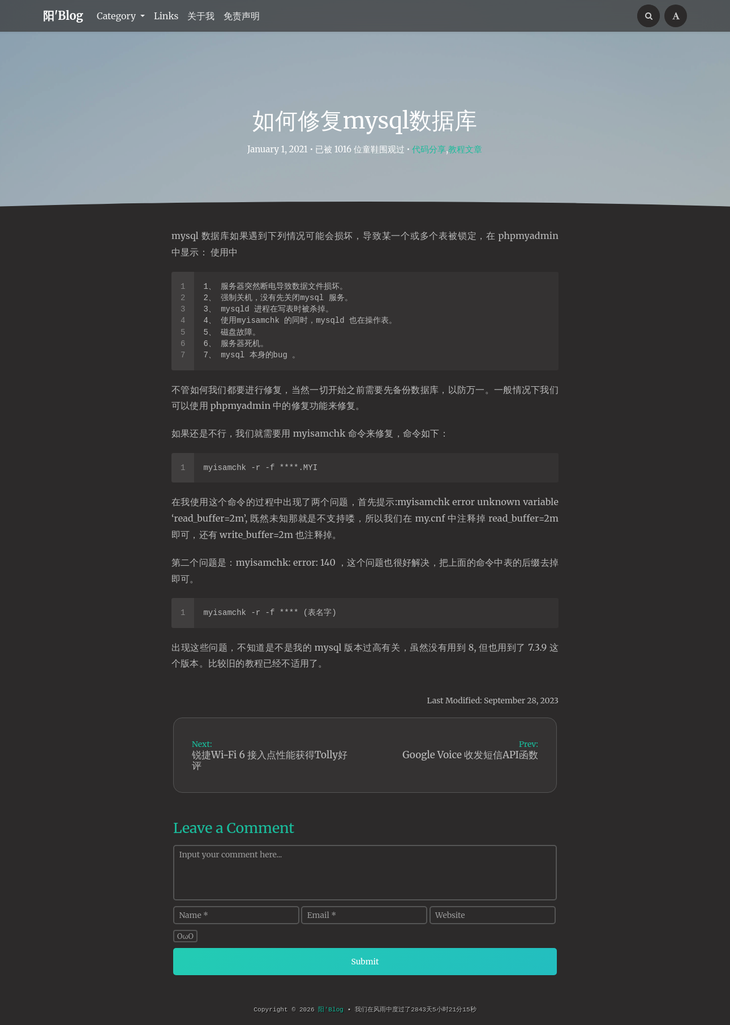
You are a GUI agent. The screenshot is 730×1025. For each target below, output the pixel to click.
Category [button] (117, 16)
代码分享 (429, 149)
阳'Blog (63, 15)
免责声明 (242, 16)
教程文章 (465, 149)
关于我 (200, 16)
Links (166, 16)
